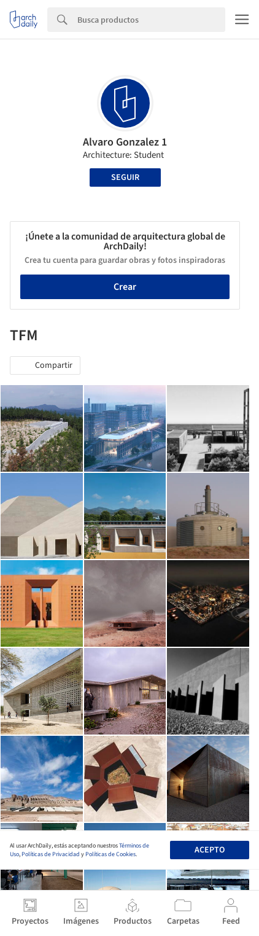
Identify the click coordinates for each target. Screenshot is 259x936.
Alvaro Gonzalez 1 (125, 142)
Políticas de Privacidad (50, 854)
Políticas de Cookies (110, 854)
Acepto (210, 850)
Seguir (125, 177)
